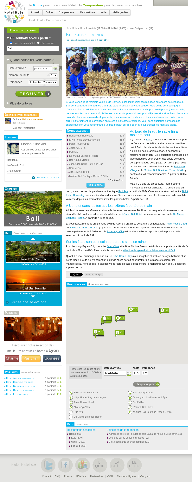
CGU (110, 476)
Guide (37, 5)
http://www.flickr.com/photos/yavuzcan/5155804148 (97, 97)
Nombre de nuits (19, 75)
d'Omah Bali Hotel (79, 172)
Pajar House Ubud (79, 144)
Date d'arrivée (112, 367)
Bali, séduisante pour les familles (126, 442)
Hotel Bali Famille (33, 288)
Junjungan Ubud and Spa (83, 227)
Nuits (136, 367)
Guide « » (29, 119)
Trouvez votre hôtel (23, 30)
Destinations (87, 12)
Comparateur (93, 5)
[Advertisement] (32, 409)
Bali (71, 434)
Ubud (74, 442)
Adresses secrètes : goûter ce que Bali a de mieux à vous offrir (143, 434)
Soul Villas (75, 168)
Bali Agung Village (79, 160)
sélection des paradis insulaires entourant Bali (149, 250)
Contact (46, 476)
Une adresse (47, 43)
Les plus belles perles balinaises (126, 437)
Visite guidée (120, 12)
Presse (68, 476)
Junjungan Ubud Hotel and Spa (86, 164)
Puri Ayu (73, 151)
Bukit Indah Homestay (81, 135)
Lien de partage (93, 274)
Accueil (35, 12)
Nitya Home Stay (122, 256)
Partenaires (96, 476)
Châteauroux (14, 170)
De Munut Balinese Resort (83, 156)
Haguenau (12, 160)
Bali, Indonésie (19, 123)
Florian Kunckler (77, 40)
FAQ (57, 476)
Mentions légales (126, 476)
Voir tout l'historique (24, 127)
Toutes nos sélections (26, 302)
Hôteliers (81, 476)
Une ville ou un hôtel (24, 43)
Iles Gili (75, 446)
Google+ (145, 476)
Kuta (148, 139)
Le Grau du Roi (15, 165)
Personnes (148, 367)
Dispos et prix (145, 384)
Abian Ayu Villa (77, 148)
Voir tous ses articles (45, 177)
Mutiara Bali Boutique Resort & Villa (88, 176)
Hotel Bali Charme (33, 259)
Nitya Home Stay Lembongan (85, 139)
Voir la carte (95, 184)
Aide (103, 12)
